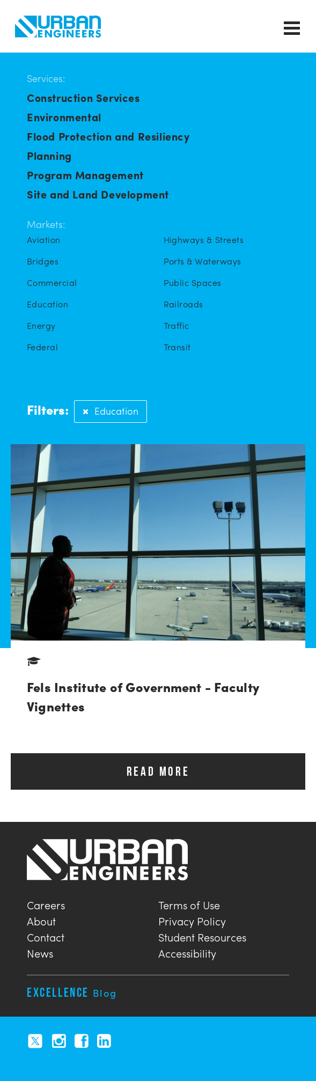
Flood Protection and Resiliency (108, 136)
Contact (45, 936)
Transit (177, 347)
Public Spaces (193, 283)
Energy (41, 326)
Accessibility (187, 952)
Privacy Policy (192, 919)
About (41, 919)
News (40, 952)
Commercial (52, 283)
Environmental (64, 116)
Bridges (42, 261)
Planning (49, 155)
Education (47, 304)
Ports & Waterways (202, 261)
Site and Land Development (98, 194)
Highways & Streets (204, 240)
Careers (46, 903)
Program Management (85, 174)
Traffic (176, 326)
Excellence (72, 992)
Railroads (183, 304)
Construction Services (83, 97)
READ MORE (158, 771)
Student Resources (202, 936)
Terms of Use (189, 903)
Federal (42, 347)
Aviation (44, 240)
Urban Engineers (58, 26)
